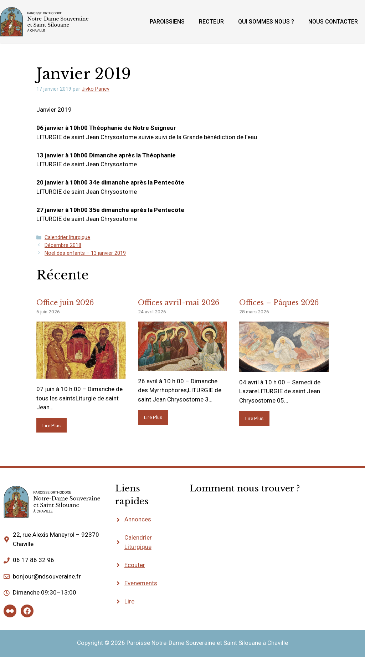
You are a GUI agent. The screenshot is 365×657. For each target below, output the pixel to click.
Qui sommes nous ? (266, 21)
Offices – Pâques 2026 (279, 302)
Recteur (211, 21)
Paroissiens (167, 21)
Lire (129, 601)
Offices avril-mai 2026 (178, 302)
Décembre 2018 (63, 245)
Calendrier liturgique (67, 237)
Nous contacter (333, 21)
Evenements (140, 583)
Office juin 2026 (65, 302)
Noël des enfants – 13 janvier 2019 (85, 253)
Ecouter (134, 564)
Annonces (137, 519)
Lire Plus (51, 425)
